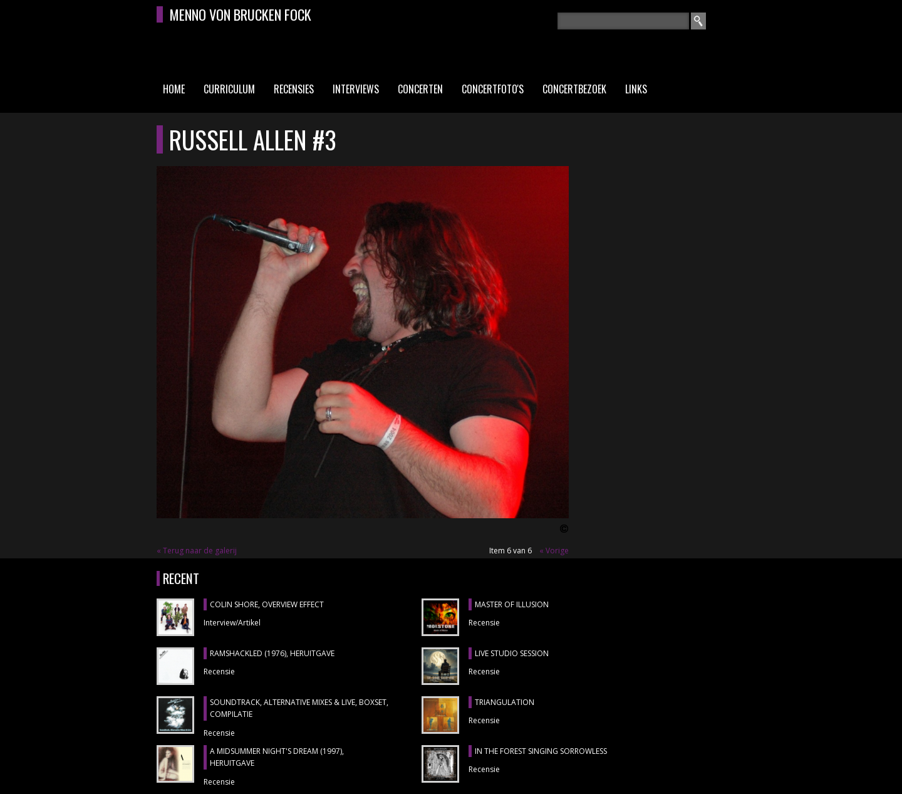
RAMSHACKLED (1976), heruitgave (272, 653)
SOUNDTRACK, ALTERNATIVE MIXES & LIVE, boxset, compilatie (299, 708)
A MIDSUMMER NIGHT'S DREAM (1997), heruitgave (277, 757)
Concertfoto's (493, 89)
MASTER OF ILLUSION (512, 604)
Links (636, 89)
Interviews (356, 89)
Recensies (294, 89)
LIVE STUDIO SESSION (512, 653)
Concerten (420, 89)
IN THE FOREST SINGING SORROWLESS (541, 751)
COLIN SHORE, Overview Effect (267, 604)
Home (174, 89)
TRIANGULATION (504, 702)
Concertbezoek (574, 89)
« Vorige (554, 550)
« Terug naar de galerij (197, 550)
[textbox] (623, 21)
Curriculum (229, 89)
